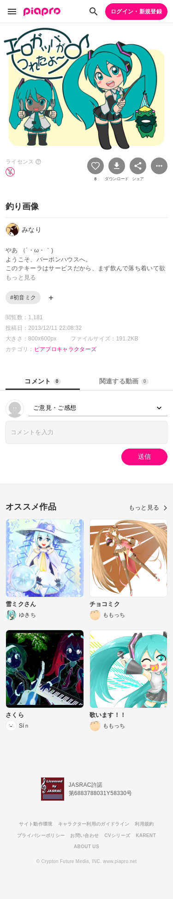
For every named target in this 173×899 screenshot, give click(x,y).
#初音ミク (23, 297)
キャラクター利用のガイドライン (94, 823)
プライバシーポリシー (41, 835)
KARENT (146, 835)
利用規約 (144, 823)
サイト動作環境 (35, 823)
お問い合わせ (84, 835)
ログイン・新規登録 (136, 11)
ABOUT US (86, 846)
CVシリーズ (117, 835)
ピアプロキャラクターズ (65, 349)
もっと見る (148, 507)
